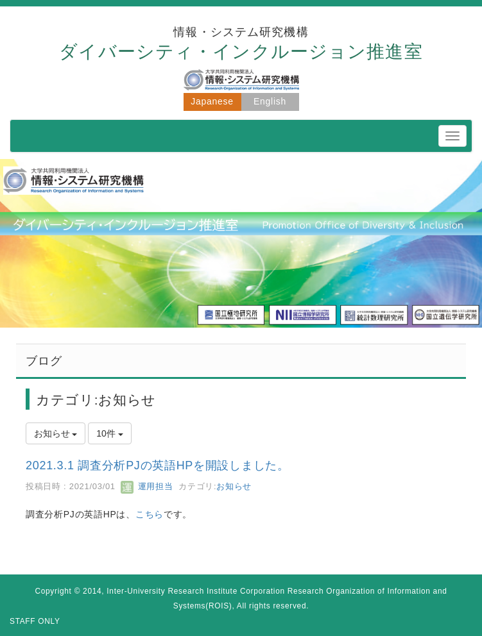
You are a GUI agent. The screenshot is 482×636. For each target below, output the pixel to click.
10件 (109, 433)
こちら (149, 514)
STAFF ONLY (35, 621)
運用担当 (147, 486)
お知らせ (234, 486)
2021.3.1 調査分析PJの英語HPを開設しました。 (157, 465)
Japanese (212, 101)
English (270, 101)
